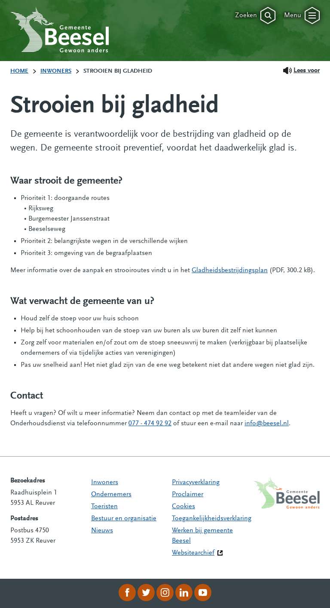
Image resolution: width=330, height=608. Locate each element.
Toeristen (104, 506)
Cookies (183, 506)
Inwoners (104, 482)
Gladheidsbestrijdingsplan (230, 270)
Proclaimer (187, 494)
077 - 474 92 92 (149, 423)
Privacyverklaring (196, 482)
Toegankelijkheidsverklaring (211, 518)
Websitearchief (193, 553)
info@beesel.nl (266, 423)
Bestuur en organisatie (123, 518)
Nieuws (102, 530)
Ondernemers (111, 494)
